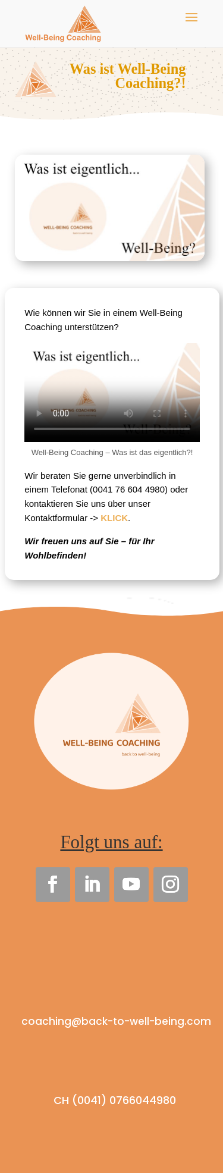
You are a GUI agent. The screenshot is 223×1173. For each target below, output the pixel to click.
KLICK (114, 518)
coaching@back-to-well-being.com (116, 1021)
